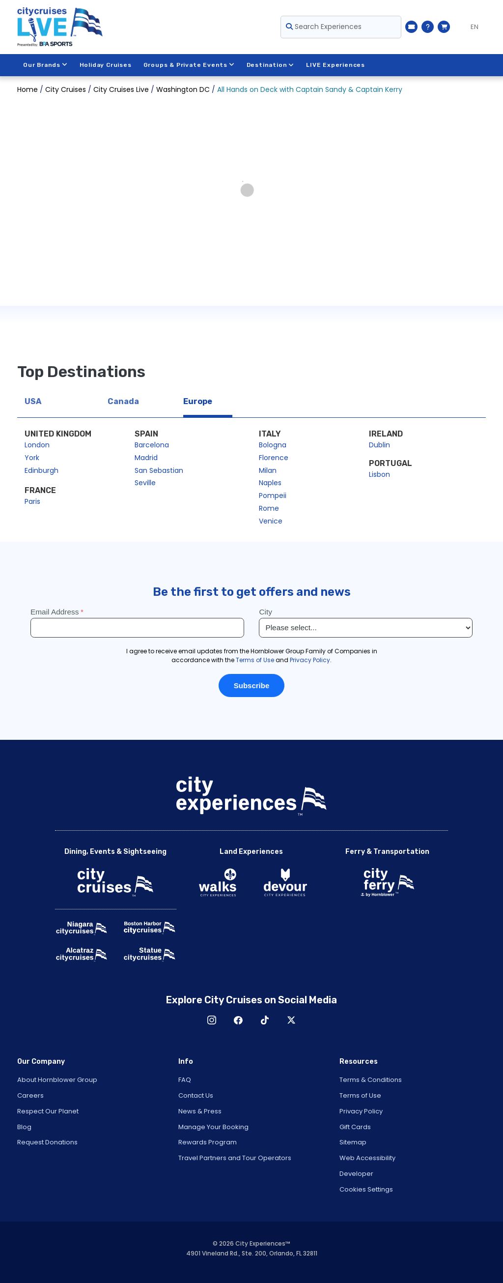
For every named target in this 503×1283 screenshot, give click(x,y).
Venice (270, 521)
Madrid (146, 458)
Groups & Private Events (189, 64)
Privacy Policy (361, 1111)
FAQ (184, 1079)
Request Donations (47, 1142)
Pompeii (272, 495)
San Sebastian (159, 470)
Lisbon (379, 474)
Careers (30, 1095)
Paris (32, 501)
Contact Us (195, 1095)
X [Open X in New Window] (291, 1020)
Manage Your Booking (213, 1127)
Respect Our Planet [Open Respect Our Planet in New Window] (48, 1111)
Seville (145, 483)
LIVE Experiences (336, 64)
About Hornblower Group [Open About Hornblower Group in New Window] (57, 1079)
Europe (197, 401)
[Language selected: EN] (470, 27)
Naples (270, 483)
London (37, 445)
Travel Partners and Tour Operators (234, 1158)
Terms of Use (360, 1095)
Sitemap (352, 1142)
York (32, 458)
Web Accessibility (367, 1158)
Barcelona (152, 445)
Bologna (272, 445)
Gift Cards (355, 1127)
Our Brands (45, 64)
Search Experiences (324, 26)
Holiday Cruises (106, 64)
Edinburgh (41, 470)
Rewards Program (207, 1142)
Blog (24, 1127)
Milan (268, 470)
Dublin (379, 445)
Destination (271, 64)
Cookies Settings (366, 1189)
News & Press (200, 1111)
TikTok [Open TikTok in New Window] (264, 1020)
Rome (269, 508)
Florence (273, 458)
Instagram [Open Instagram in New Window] (211, 1020)
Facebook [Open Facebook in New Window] (238, 1020)
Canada (123, 401)
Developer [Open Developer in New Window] (356, 1173)
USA (33, 401)
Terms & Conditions (370, 1079)
